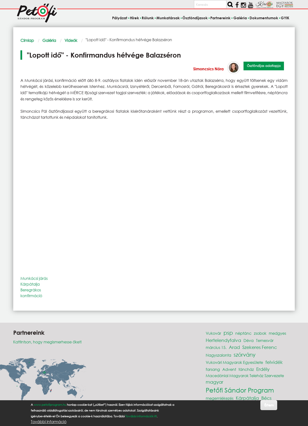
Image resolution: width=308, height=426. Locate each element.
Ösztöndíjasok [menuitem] (195, 18)
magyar (214, 382)
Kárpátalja (30, 284)
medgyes (277, 333)
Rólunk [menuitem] (148, 18)
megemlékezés (219, 398)
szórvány (245, 355)
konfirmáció (31, 295)
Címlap (27, 40)
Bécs (266, 398)
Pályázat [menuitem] (119, 18)
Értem (269, 405)
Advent (229, 369)
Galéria (49, 40)
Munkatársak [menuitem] (168, 18)
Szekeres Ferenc (259, 347)
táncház (246, 369)
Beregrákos (30, 289)
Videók (70, 40)
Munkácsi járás (34, 278)
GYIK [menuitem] (285, 18)
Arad (234, 347)
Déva (249, 340)
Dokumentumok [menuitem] (264, 18)
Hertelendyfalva (223, 340)
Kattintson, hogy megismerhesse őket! (47, 341)
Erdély (263, 369)
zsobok (260, 333)
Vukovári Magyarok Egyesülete (234, 362)
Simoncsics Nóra (208, 68)
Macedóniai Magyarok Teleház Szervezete (245, 375)
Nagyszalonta (218, 355)
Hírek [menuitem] (134, 18)
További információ (48, 422)
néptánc (243, 333)
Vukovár (213, 333)
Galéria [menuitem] (240, 18)
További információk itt (141, 416)
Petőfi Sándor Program (240, 390)
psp (228, 333)
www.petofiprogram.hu (50, 405)
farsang (213, 369)
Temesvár (265, 340)
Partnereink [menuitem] (220, 18)
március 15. (216, 347)
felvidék (274, 362)
